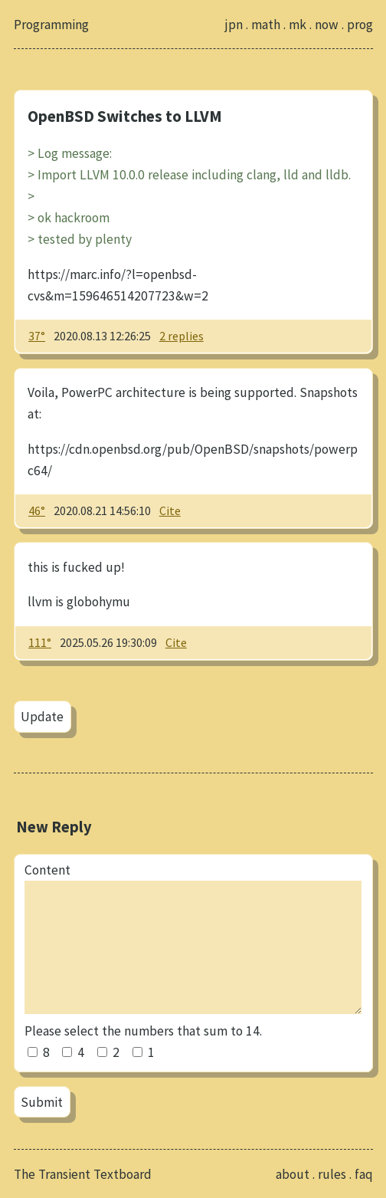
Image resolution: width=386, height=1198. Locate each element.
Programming (51, 24)
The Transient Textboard (83, 1174)
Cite (170, 510)
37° (36, 335)
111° (39, 642)
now (327, 24)
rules (332, 1174)
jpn (233, 24)
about (292, 1174)
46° (36, 510)
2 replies (181, 335)
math (265, 24)
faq (364, 1174)
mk (297, 24)
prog (360, 24)
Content (47, 870)
